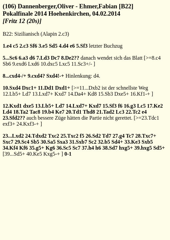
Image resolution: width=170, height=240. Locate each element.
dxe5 (28, 106)
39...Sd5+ (14, 154)
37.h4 (88, 148)
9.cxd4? (36, 76)
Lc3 (120, 112)
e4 (144, 112)
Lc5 (141, 106)
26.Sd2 (93, 136)
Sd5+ (159, 148)
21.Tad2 (105, 112)
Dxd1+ (62, 88)
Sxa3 (62, 142)
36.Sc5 (63, 148)
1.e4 (7, 46)
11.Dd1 (46, 88)
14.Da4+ (77, 94)
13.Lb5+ (44, 106)
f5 (82, 136)
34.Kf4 (10, 148)
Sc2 (92, 142)
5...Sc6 (10, 58)
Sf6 (33, 46)
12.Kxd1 (12, 106)
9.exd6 (19, 64)
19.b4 (48, 112)
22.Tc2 (133, 112)
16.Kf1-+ (140, 94)
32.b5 (104, 142)
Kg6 (50, 148)
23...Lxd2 (13, 136)
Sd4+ (117, 142)
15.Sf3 (110, 106)
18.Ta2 (20, 112)
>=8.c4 (153, 58)
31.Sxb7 (78, 142)
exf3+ (9, 124)
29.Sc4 (22, 142)
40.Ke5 (34, 154)
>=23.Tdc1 (147, 118)
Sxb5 (147, 142)
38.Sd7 (110, 148)
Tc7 (130, 136)
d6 (32, 58)
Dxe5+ (121, 94)
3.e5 (43, 46)
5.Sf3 (81, 46)
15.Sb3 (105, 94)
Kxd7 (60, 94)
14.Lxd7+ (77, 106)
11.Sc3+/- (81, 64)
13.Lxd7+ (42, 94)
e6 (72, 46)
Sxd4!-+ (55, 76)
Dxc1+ (29, 88)
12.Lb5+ (12, 94)
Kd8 (92, 94)
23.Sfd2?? (14, 118)
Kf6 (23, 148)
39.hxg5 (143, 148)
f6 (120, 106)
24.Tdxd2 (36, 136)
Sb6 (7, 64)
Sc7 (76, 148)
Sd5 (53, 46)
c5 (15, 46)
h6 (98, 148)
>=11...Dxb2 (86, 88)
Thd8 (89, 112)
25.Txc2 (70, 136)
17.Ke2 (155, 106)
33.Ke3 (132, 142)
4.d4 (63, 46)
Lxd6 (33, 64)
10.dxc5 (49, 64)
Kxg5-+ (51, 154)
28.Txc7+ (145, 136)
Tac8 (35, 112)
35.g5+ (36, 148)
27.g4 (119, 136)
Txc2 (53, 136)
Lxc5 (64, 64)
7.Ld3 (43, 58)
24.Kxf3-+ (27, 124)
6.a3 (23, 58)
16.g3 (130, 106)
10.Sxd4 (12, 88)
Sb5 (35, 142)
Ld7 (26, 94)
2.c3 (23, 46)
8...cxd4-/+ (14, 76)
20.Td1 (74, 112)
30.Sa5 (48, 142)
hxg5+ (126, 148)
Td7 (106, 136)
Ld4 (7, 112)
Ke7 (60, 112)
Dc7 (55, 58)
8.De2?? (70, 58)
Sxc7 (8, 142)
